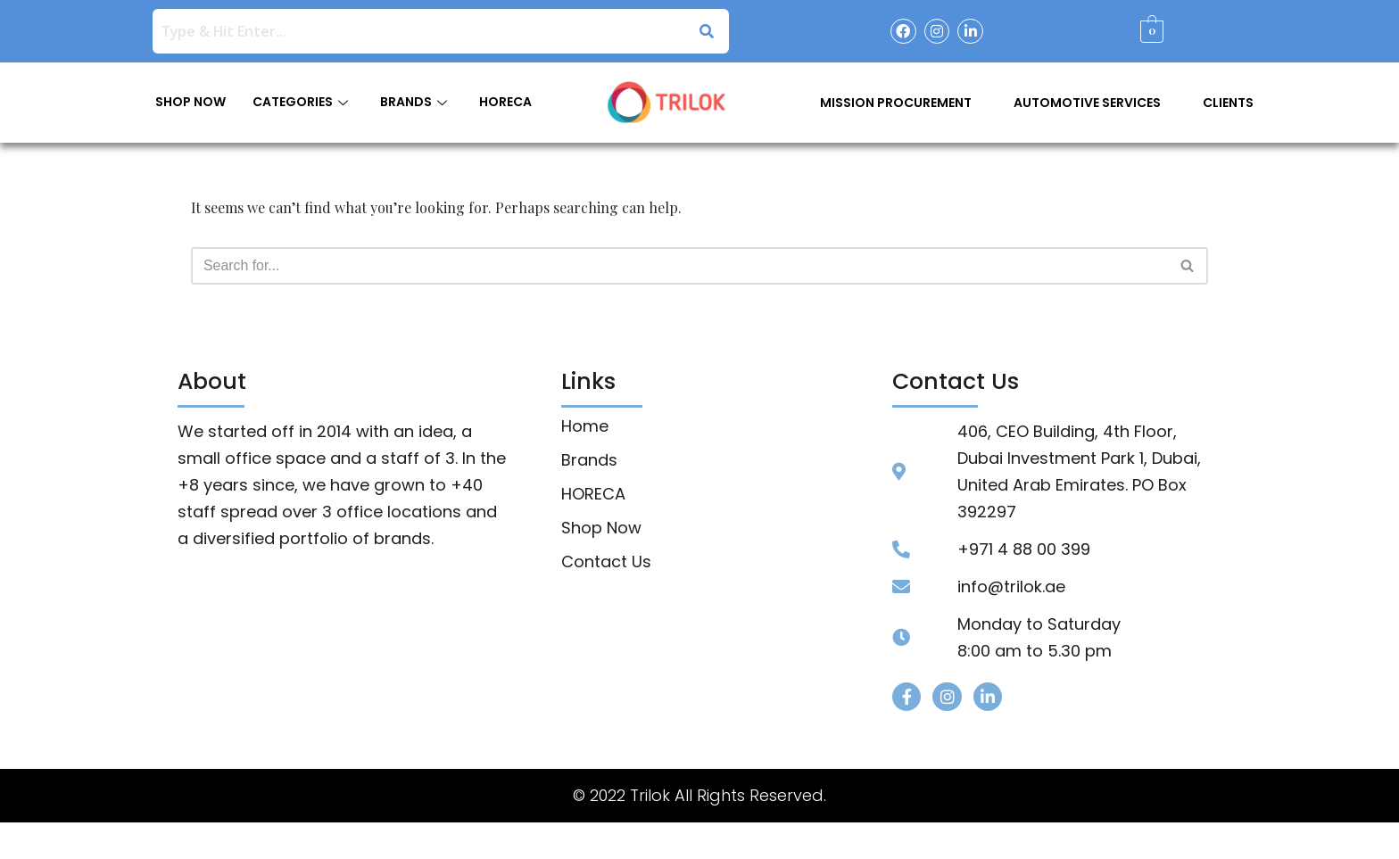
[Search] (679, 266)
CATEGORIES (300, 102)
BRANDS (413, 102)
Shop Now (601, 529)
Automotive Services (1087, 103)
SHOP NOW (190, 102)
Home (584, 427)
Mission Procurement (896, 103)
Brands (589, 461)
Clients (1228, 103)
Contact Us (606, 563)
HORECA (505, 102)
